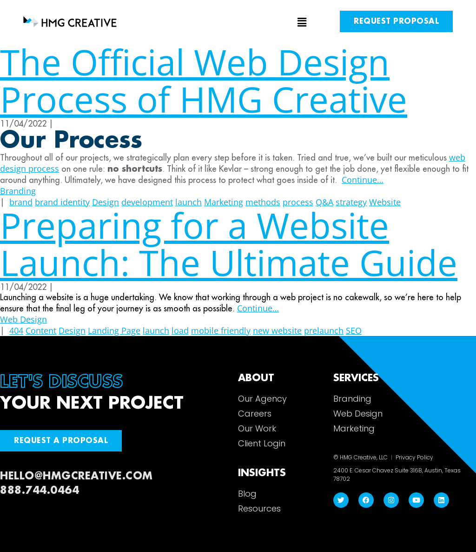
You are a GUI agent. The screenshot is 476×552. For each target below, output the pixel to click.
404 (16, 330)
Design (72, 330)
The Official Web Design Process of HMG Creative (203, 80)
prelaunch (324, 330)
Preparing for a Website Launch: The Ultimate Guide (228, 243)
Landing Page (114, 330)
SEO (354, 330)
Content (41, 330)
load (180, 330)
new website (277, 330)
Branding (18, 190)
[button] (238, 23)
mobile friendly (221, 330)
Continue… (362, 179)
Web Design (23, 319)
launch (156, 330)
